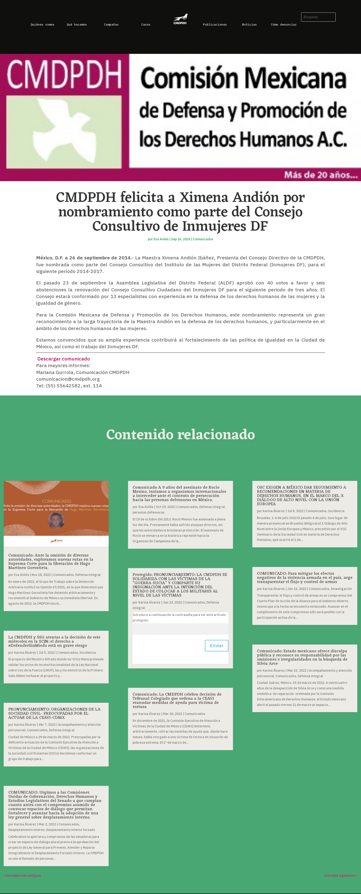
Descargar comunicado (63, 358)
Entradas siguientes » (340, 876)
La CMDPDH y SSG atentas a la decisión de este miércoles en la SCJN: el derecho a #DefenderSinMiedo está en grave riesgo (54, 641)
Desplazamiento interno (26, 830)
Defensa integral (88, 575)
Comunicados (203, 239)
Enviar (216, 645)
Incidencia (87, 652)
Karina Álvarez (25, 652)
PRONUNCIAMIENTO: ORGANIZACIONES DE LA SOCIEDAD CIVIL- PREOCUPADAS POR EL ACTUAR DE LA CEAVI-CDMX (54, 713)
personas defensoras (148, 512)
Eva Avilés (161, 239)
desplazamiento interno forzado (70, 830)
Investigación (341, 589)
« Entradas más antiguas (22, 876)
